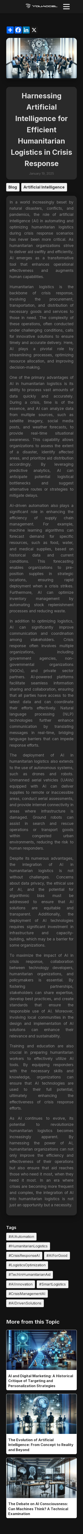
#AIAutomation (21, 1236)
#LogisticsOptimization (27, 1265)
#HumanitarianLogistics (28, 1246)
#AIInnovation (21, 1284)
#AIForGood (56, 1255)
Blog (12, 187)
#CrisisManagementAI (27, 1293)
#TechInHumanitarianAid (29, 1274)
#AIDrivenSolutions (25, 1303)
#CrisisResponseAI (24, 1255)
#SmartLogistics (52, 1284)
